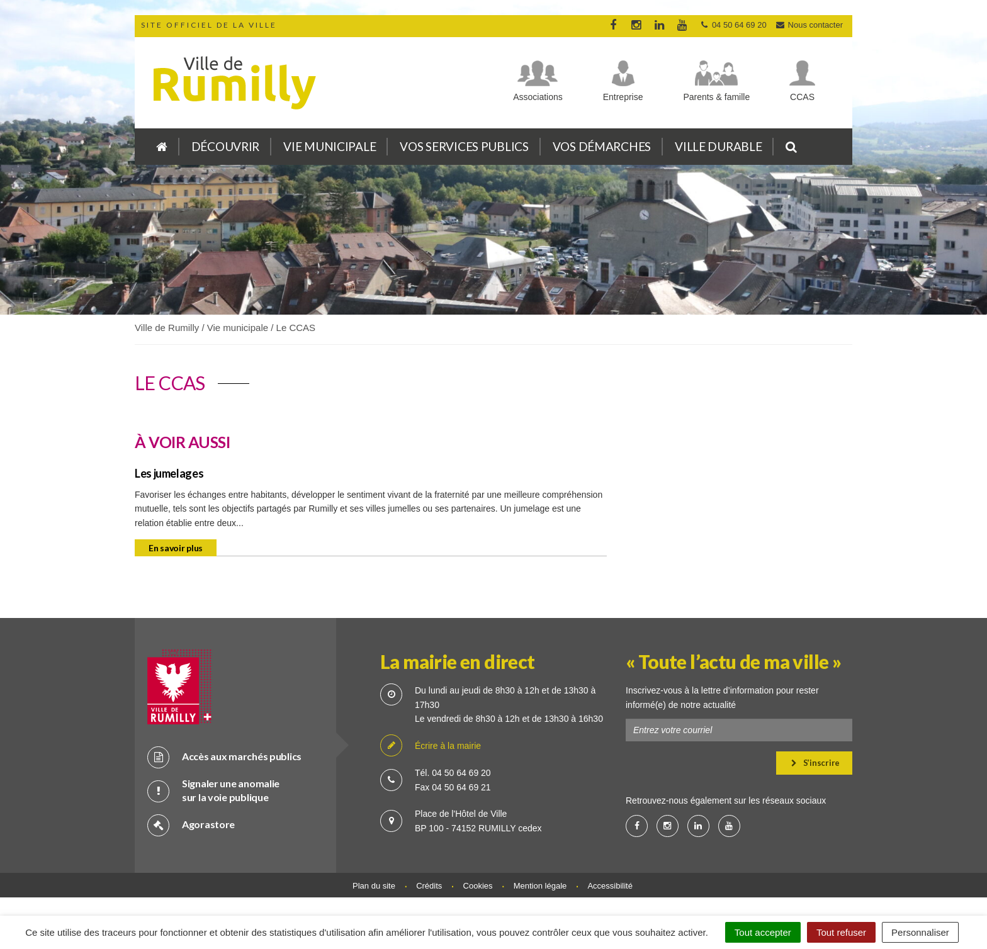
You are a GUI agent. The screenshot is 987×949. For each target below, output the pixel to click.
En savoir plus (176, 547)
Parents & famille (716, 97)
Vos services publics (464, 146)
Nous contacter (809, 25)
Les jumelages (169, 473)
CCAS (802, 97)
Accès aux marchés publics (224, 757)
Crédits (429, 885)
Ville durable (718, 146)
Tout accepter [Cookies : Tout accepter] (763, 932)
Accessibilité (610, 885)
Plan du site (373, 885)
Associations (538, 97)
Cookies (478, 885)
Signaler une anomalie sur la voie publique (213, 790)
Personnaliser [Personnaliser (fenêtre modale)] (920, 932)
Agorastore (191, 824)
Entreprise (623, 97)
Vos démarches (602, 146)
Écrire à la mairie (430, 746)
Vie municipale (329, 146)
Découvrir (225, 146)
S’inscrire (815, 763)
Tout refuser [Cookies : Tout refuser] (841, 932)
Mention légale (540, 885)
